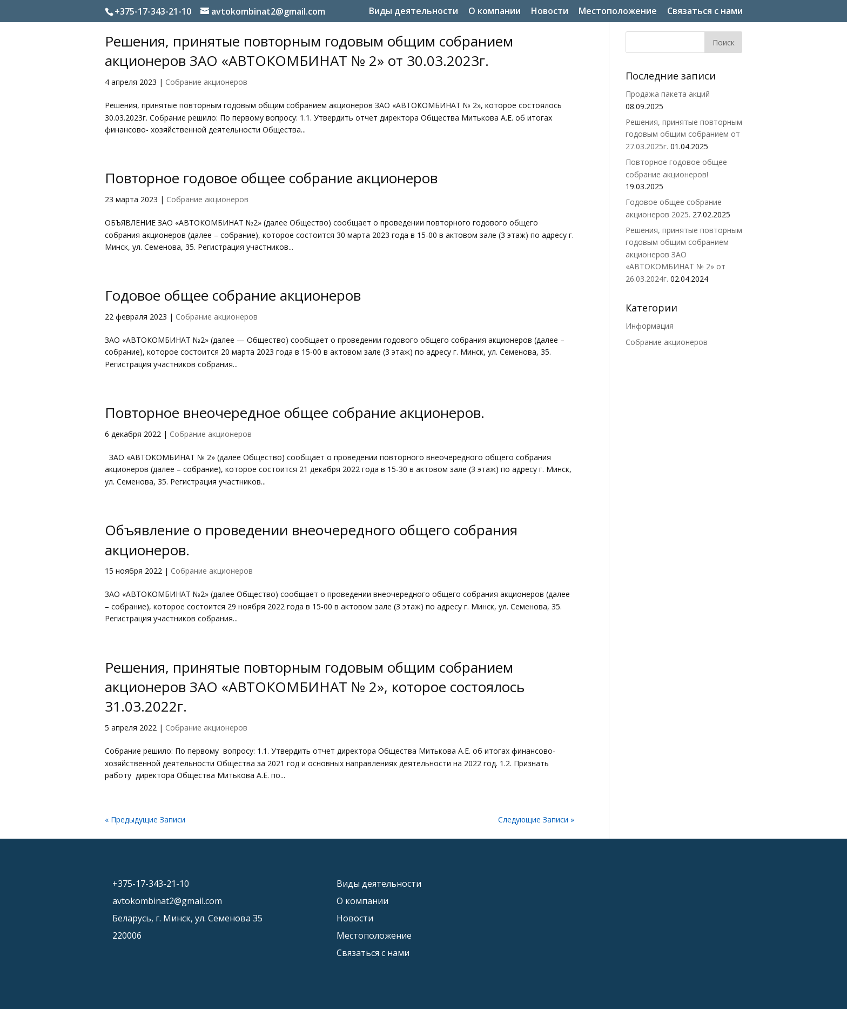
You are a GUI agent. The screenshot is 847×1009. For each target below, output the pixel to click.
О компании (494, 11)
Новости (549, 11)
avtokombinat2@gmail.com (167, 901)
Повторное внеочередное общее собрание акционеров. (295, 412)
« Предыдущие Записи (145, 819)
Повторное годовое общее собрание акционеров (271, 178)
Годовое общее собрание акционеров (233, 295)
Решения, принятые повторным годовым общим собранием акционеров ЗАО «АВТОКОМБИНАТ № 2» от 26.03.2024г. (684, 254)
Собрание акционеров (206, 82)
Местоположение (618, 11)
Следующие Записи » (536, 819)
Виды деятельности (413, 11)
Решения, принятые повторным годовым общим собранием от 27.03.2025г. (684, 134)
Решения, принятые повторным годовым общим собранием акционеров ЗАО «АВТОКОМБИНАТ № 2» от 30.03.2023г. (309, 50)
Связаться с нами (705, 11)
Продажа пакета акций (668, 94)
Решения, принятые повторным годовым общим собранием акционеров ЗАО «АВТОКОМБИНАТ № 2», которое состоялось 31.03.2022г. (315, 687)
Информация (650, 326)
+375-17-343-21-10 (153, 11)
